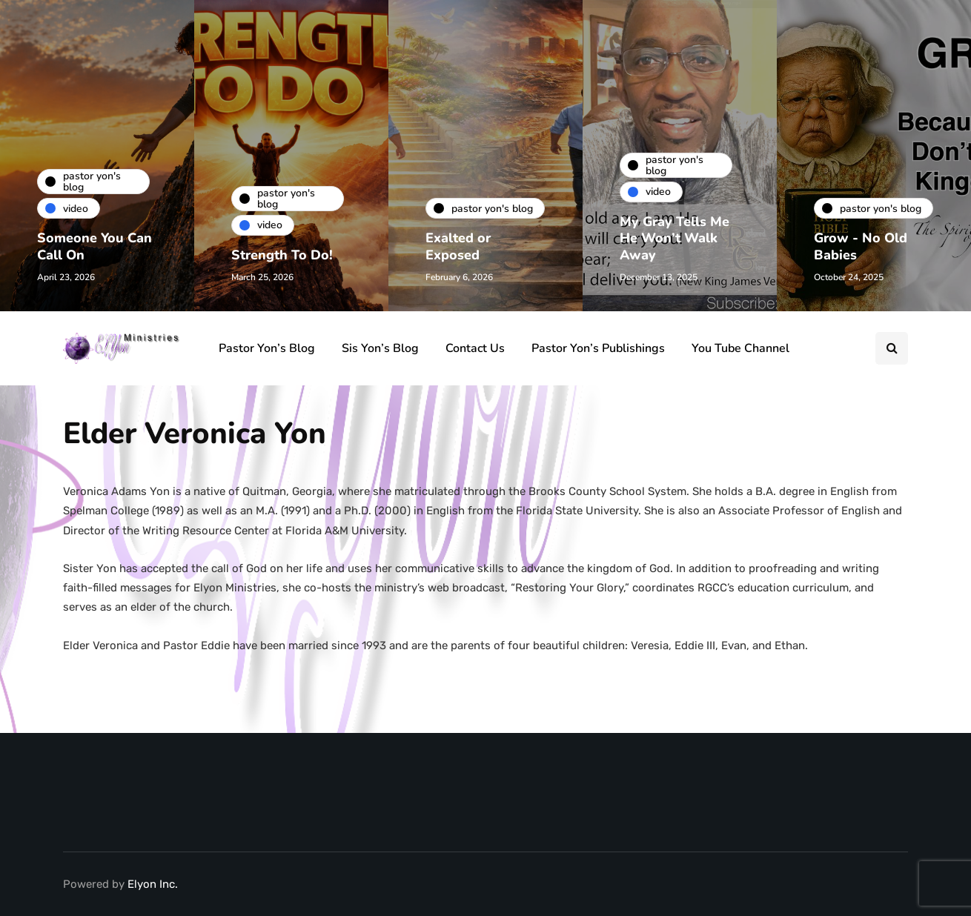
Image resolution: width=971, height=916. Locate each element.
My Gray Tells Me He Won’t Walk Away (674, 238)
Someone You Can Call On (94, 246)
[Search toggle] (891, 348)
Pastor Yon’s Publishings (598, 348)
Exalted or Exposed (458, 246)
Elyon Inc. (152, 884)
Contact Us (475, 348)
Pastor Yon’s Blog (267, 348)
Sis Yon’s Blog (380, 348)
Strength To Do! (282, 255)
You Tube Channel (740, 348)
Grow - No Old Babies (860, 246)
